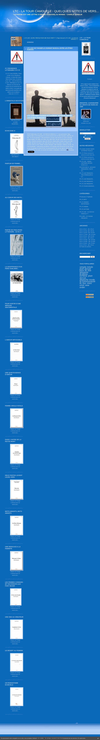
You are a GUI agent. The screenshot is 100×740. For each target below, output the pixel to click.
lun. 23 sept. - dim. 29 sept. (88, 239)
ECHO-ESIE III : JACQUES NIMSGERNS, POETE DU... (88, 169)
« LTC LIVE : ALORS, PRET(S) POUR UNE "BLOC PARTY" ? (40, 38)
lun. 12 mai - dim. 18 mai (87, 230)
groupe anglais (31, 139)
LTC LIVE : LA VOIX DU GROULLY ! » (72, 38)
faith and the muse (50, 143)
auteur (50, 150)
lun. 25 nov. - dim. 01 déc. (87, 236)
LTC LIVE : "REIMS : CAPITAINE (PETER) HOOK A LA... (86, 163)
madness (64, 144)
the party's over (40, 143)
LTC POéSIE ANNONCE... (88, 186)
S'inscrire (88, 135)
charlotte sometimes (37, 141)
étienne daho (30, 135)
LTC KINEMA (84, 206)
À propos (89, 79)
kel (48, 150)
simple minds (86, 267)
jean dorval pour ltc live (85, 269)
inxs (48, 139)
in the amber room (60, 143)
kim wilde (38, 139)
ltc (62, 137)
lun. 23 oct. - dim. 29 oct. (87, 245)
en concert (43, 150)
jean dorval (58, 137)
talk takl (34, 143)
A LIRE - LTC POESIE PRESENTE (87, 217)
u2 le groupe (53, 146)
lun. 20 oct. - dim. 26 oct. (87, 229)
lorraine (83, 275)
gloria (57, 141)
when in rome (35, 144)
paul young (40, 146)
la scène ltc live (41, 148)
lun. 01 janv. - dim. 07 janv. (88, 243)
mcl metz (38, 150)
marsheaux (63, 150)
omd (82, 285)
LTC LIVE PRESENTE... (87, 179)
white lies (69, 135)
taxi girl (57, 139)
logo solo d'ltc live (47, 141)
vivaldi (41, 144)
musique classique (48, 144)
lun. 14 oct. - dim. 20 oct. (87, 237)
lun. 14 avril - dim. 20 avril (87, 232)
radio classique (58, 144)
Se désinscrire (87, 137)
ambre (67, 143)
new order (84, 286)
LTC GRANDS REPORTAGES (85, 202)
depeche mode (87, 279)
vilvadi (54, 141)
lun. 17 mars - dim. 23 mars (88, 234)
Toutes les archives (86, 246)
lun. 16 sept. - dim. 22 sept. (88, 241)
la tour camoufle (68, 137)
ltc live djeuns (61, 148)
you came (43, 139)
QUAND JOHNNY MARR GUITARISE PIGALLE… (87, 149)
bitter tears (52, 139)
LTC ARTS (84, 199)
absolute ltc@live (84, 273)
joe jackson (46, 146)
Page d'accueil (61, 38)
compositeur (56, 150)
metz (89, 283)
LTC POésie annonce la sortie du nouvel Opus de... (88, 154)
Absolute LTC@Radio (86, 196)
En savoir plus (81, 738)
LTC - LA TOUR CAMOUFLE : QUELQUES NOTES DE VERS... (56, 11)
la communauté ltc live (51, 148)
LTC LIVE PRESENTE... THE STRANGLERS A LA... (87, 174)
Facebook (70, 150)
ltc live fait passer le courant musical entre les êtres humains (50, 135)
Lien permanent (62, 134)
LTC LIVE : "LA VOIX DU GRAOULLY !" (87, 212)
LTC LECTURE (85, 209)
